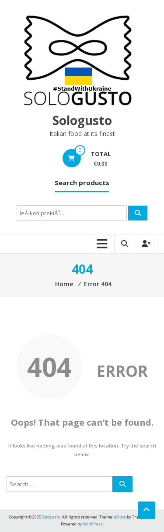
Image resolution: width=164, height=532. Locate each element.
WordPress (93, 524)
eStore (120, 517)
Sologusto (82, 120)
